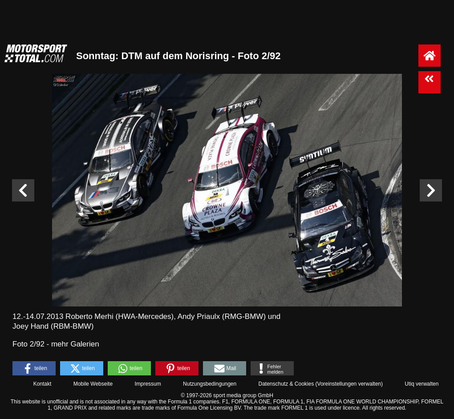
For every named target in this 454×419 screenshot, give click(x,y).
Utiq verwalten (421, 384)
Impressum (147, 384)
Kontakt (42, 384)
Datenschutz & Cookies (286, 384)
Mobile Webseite (93, 384)
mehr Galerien (75, 344)
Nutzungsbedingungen (209, 384)
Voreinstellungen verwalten (349, 384)
